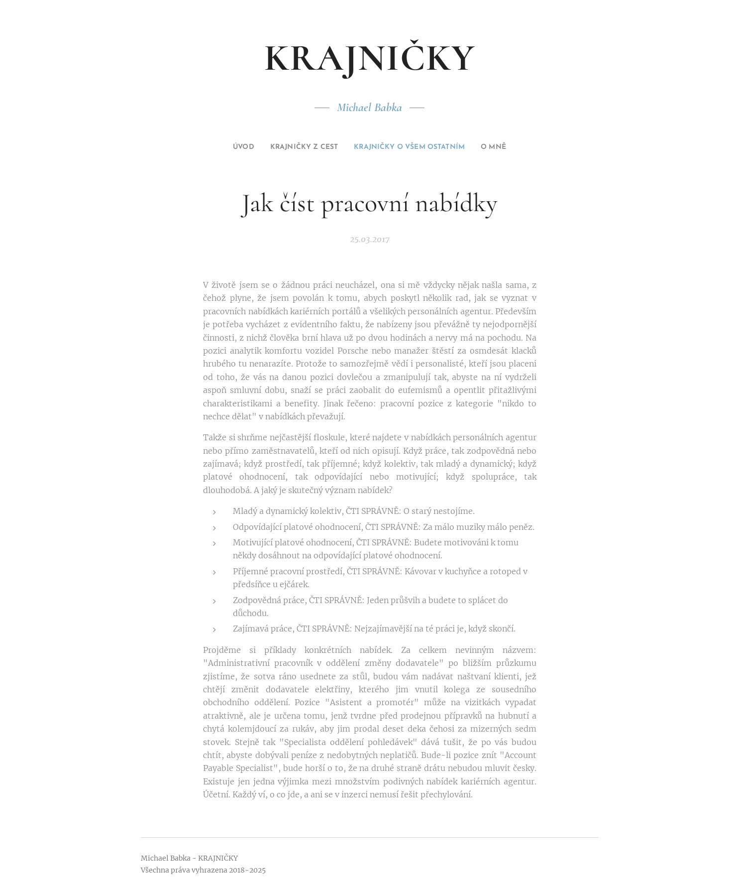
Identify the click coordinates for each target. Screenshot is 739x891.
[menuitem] (225, 147)
